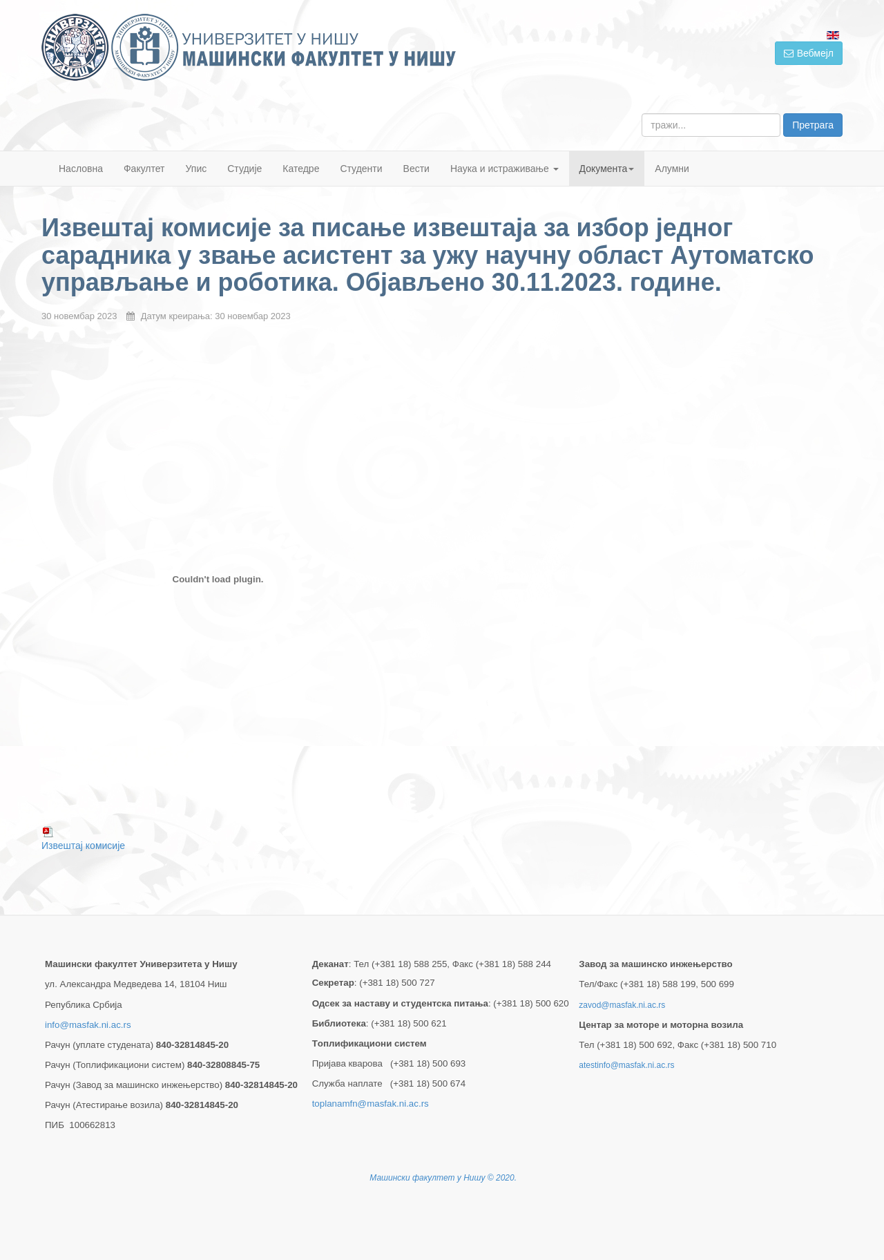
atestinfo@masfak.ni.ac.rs (626, 1065)
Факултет (144, 168)
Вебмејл (809, 53)
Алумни (672, 168)
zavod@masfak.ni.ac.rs (622, 1005)
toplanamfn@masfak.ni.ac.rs (370, 1103)
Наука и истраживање (504, 168)
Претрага (813, 125)
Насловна (81, 168)
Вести (416, 168)
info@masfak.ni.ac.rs (88, 1025)
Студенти (361, 168)
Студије (244, 168)
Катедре (300, 168)
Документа (607, 168)
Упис (196, 168)
